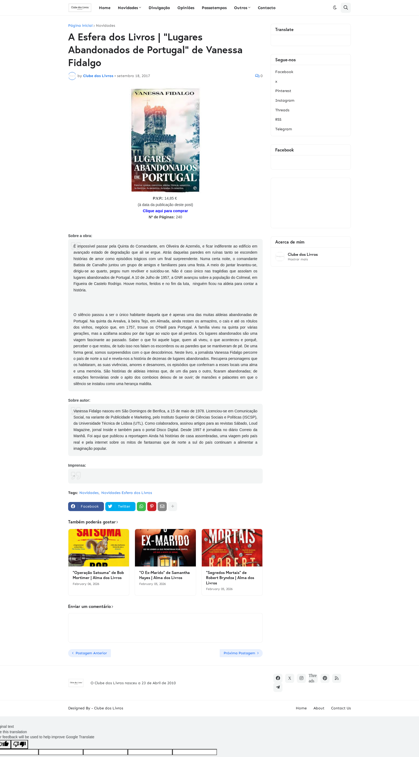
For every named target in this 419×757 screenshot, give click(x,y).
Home (301, 708)
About (318, 708)
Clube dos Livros (303, 254)
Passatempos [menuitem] (214, 7)
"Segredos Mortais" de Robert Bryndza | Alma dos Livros (230, 577)
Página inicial (80, 26)
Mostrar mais (298, 259)
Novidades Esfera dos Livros (126, 492)
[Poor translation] (19, 744)
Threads (282, 110)
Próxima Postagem (239, 653)
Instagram (284, 100)
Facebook (284, 72)
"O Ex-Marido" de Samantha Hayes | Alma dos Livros (164, 575)
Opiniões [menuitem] (185, 7)
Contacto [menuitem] (267, 7)
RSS (278, 119)
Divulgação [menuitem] (159, 7)
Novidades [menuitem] (128, 7)
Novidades (105, 26)
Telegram (283, 129)
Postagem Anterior (91, 653)
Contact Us (341, 708)
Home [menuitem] (104, 7)
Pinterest (283, 91)
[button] (335, 8)
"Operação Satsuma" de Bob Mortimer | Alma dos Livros (98, 575)
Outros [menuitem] (240, 7)
